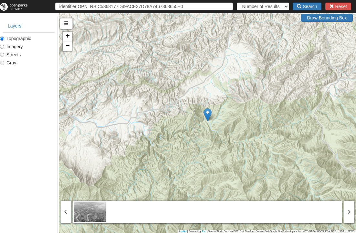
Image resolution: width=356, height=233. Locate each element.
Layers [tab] (14, 25)
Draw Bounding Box (327, 17)
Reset (338, 6)
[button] (237, 114)
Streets (10, 54)
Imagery (11, 46)
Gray (8, 62)
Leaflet (183, 231)
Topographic (15, 38)
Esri (204, 231)
